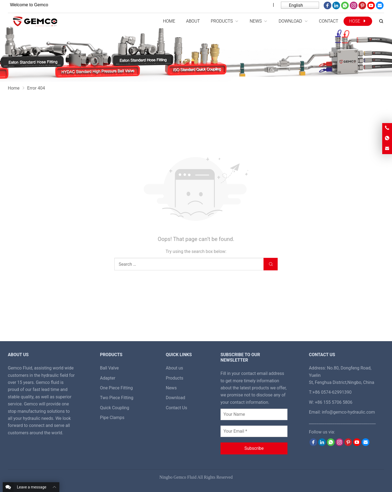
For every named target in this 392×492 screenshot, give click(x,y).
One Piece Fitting (116, 387)
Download (175, 397)
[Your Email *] (253, 431)
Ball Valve (109, 368)
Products (174, 378)
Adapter (107, 378)
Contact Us (176, 407)
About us (174, 368)
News (171, 387)
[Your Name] (253, 414)
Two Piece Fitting (116, 397)
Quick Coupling (114, 407)
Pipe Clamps (112, 417)
